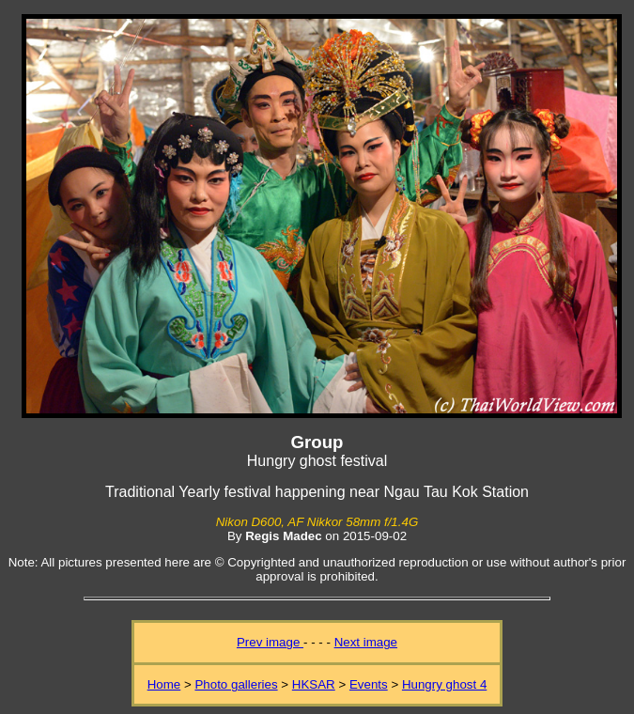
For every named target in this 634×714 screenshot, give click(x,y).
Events (368, 684)
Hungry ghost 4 (444, 684)
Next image (365, 642)
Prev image (270, 642)
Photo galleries (235, 684)
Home (164, 684)
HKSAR (313, 684)
